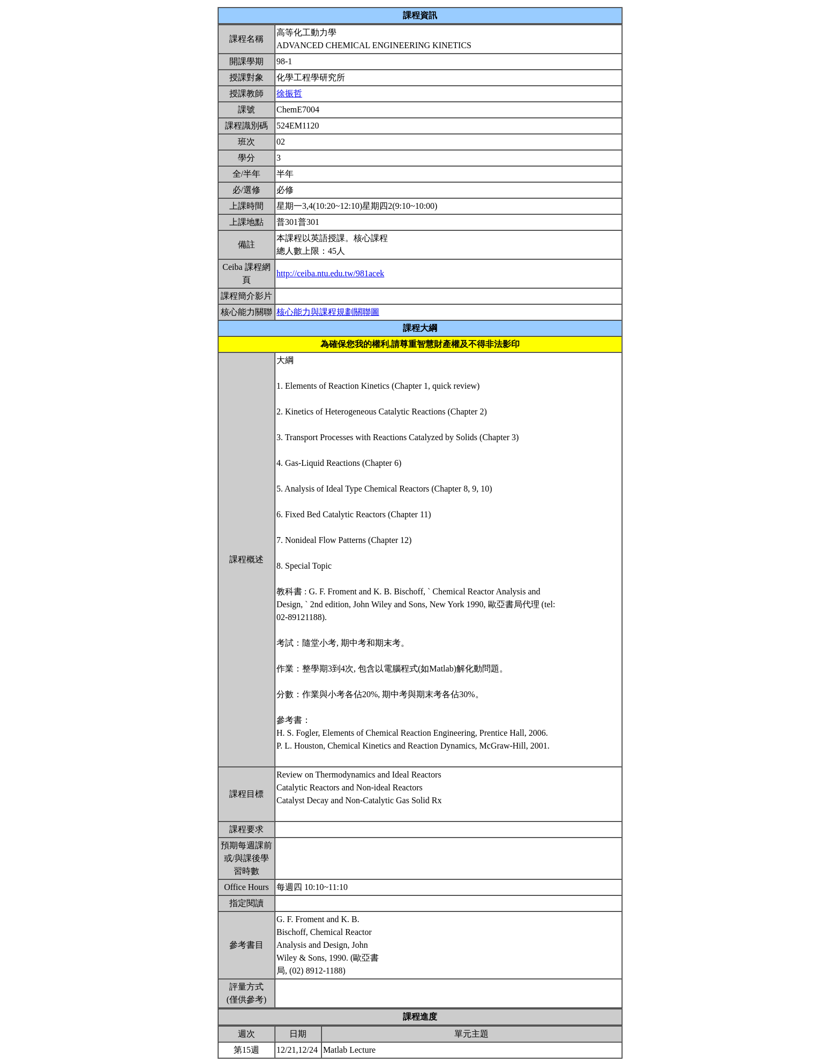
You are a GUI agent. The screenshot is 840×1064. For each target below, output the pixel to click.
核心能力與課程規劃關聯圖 (327, 311)
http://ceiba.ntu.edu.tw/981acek (330, 273)
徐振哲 (289, 93)
